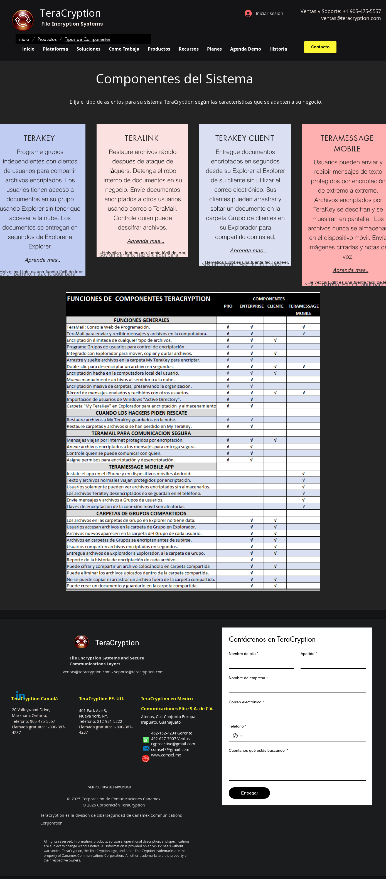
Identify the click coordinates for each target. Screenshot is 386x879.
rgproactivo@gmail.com (173, 743)
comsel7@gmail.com (170, 749)
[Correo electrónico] (295, 712)
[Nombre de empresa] (295, 688)
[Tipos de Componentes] (87, 39)
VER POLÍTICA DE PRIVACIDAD (109, 787)
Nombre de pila (243, 653)
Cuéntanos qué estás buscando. (258, 750)
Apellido (309, 653)
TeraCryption (70, 13)
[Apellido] (331, 663)
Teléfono (237, 726)
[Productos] (47, 39)
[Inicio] (24, 39)
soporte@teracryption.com (139, 671)
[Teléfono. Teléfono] (302, 736)
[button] (88, 49)
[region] (142, 190)
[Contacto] (320, 47)
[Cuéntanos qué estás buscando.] (297, 767)
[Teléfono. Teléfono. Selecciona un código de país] (237, 736)
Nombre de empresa (248, 678)
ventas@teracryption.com (351, 18)
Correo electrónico (246, 702)
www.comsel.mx (166, 755)
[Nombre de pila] (260, 663)
